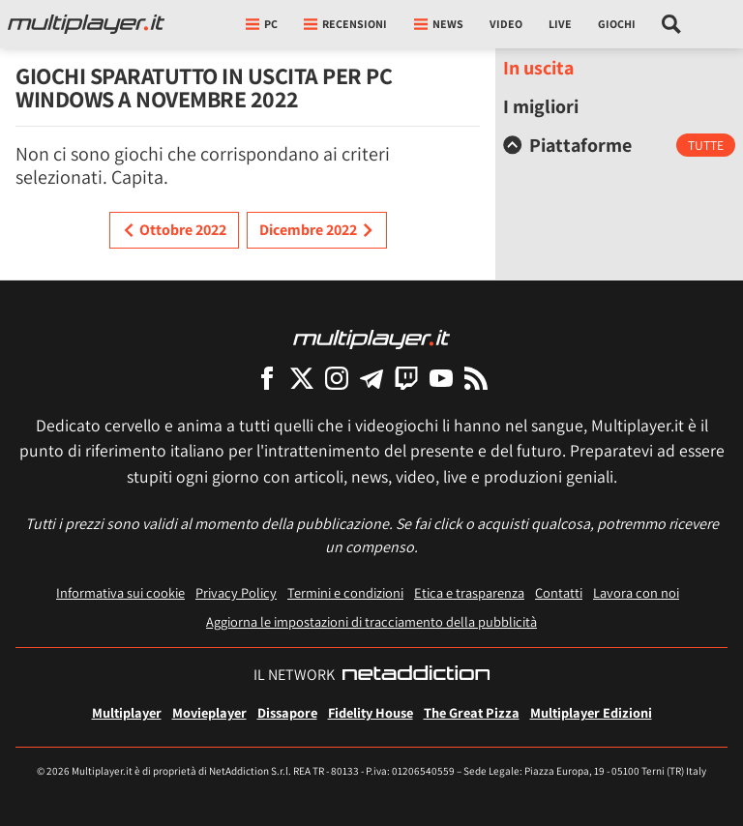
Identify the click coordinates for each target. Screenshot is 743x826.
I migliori (541, 106)
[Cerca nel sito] (672, 24)
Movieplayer (209, 712)
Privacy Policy (236, 592)
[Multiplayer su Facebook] (267, 378)
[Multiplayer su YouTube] (441, 378)
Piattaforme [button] (567, 145)
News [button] (438, 23)
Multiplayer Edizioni (591, 712)
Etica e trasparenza (469, 592)
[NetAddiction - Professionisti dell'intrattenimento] (416, 675)
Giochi (617, 23)
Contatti (558, 592)
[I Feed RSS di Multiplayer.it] (476, 378)
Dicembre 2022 (316, 230)
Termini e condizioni (345, 592)
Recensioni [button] (345, 23)
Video (506, 23)
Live (560, 23)
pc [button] (262, 23)
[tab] (619, 145)
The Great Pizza (472, 712)
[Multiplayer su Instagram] (336, 378)
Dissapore (287, 712)
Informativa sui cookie (120, 592)
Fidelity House (370, 712)
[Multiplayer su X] (301, 378)
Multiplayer (127, 712)
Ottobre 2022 (174, 230)
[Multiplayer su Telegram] (371, 378)
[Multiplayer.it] (86, 24)
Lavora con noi (636, 592)
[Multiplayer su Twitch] (406, 378)
